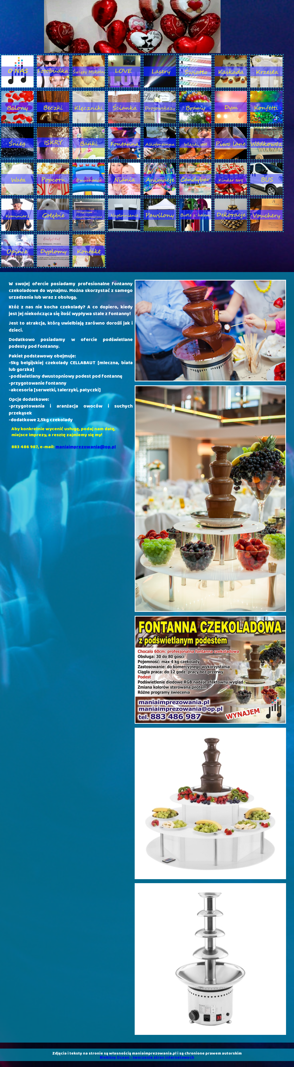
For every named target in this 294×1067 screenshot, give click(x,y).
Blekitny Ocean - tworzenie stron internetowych (147, 1057)
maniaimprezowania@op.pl (86, 447)
